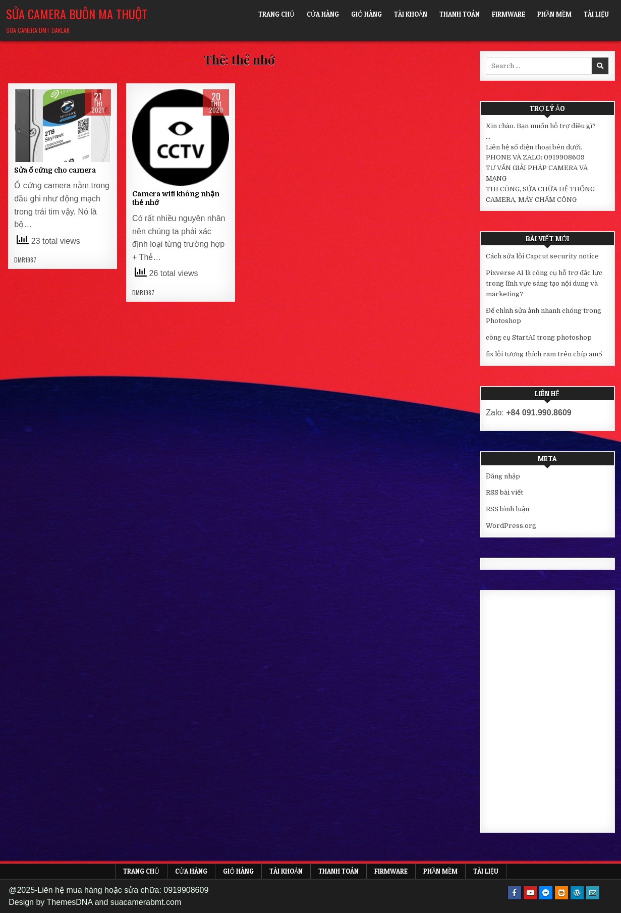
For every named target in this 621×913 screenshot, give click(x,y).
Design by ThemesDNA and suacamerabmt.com (95, 902)
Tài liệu (596, 14)
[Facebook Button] (514, 892)
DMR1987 (25, 260)
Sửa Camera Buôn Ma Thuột (76, 14)
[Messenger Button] (545, 892)
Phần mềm (554, 14)
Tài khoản (410, 14)
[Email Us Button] (592, 892)
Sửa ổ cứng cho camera (55, 170)
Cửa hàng (323, 14)
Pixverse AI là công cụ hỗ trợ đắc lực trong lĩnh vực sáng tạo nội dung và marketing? (544, 283)
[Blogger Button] (561, 892)
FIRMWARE (508, 14)
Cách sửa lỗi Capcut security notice (542, 256)
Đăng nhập (503, 476)
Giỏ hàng (366, 14)
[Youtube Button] (530, 892)
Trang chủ (276, 14)
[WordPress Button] (577, 892)
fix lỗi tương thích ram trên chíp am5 (544, 354)
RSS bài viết (504, 492)
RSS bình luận (507, 509)
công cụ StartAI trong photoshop (539, 337)
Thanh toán (459, 14)
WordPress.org (511, 525)
